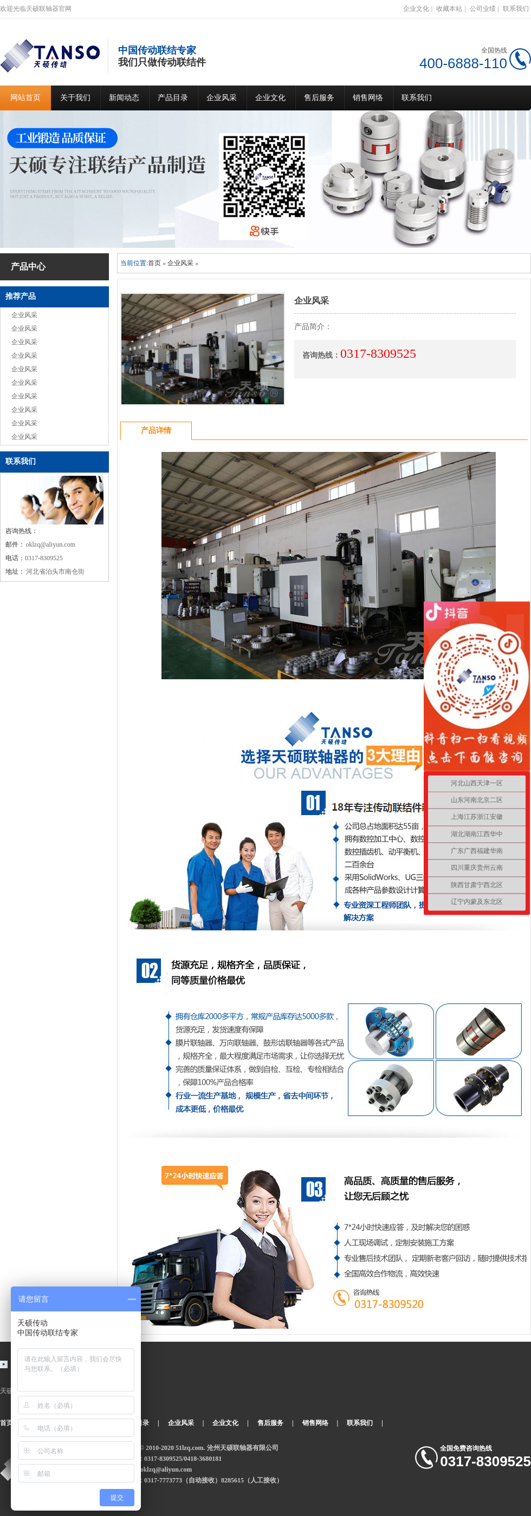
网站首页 (25, 98)
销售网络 (368, 98)
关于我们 (75, 98)
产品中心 (28, 266)
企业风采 (221, 98)
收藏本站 (449, 8)
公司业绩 (483, 8)
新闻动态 (124, 98)
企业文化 (416, 8)
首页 (154, 263)
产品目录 (173, 98)
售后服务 (319, 98)
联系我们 (516, 8)
